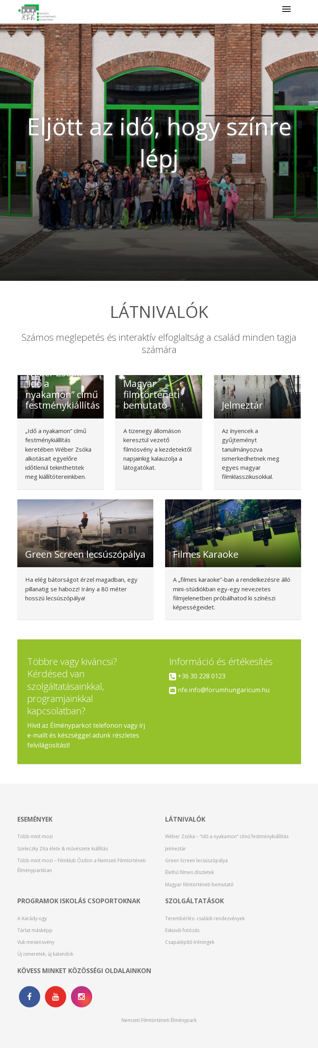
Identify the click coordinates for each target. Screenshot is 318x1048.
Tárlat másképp (34, 930)
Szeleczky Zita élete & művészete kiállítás (62, 848)
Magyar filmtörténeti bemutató (199, 884)
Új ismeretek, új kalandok (45, 954)
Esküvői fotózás (182, 930)
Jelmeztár (175, 848)
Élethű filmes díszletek (189, 872)
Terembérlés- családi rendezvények (205, 918)
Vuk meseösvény (35, 942)
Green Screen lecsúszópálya (196, 860)
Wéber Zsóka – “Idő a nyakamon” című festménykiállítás (226, 836)
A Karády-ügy (32, 918)
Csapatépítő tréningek (189, 942)
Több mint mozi (35, 836)
